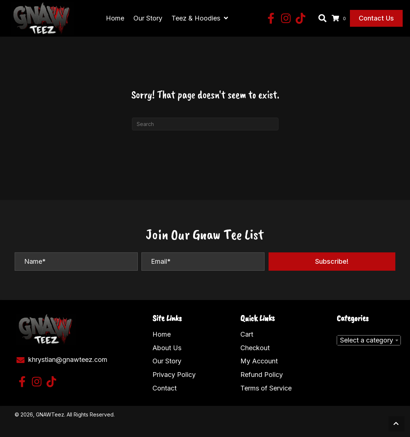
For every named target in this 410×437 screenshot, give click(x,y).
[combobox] (369, 338)
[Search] (205, 122)
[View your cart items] (340, 17)
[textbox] (368, 338)
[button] (271, 17)
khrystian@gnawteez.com (67, 358)
